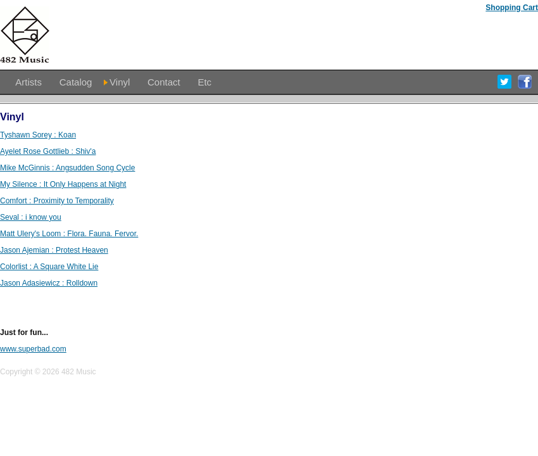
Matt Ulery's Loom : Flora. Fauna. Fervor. (69, 233)
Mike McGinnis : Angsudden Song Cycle (67, 167)
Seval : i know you (30, 217)
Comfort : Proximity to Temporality (57, 200)
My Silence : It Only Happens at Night (63, 184)
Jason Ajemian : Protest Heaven (54, 250)
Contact (163, 82)
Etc (204, 82)
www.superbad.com (33, 349)
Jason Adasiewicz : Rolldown (48, 283)
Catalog (75, 82)
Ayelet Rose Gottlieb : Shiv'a (48, 151)
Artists (28, 82)
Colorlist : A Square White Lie (49, 266)
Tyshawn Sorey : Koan (38, 134)
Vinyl (119, 82)
